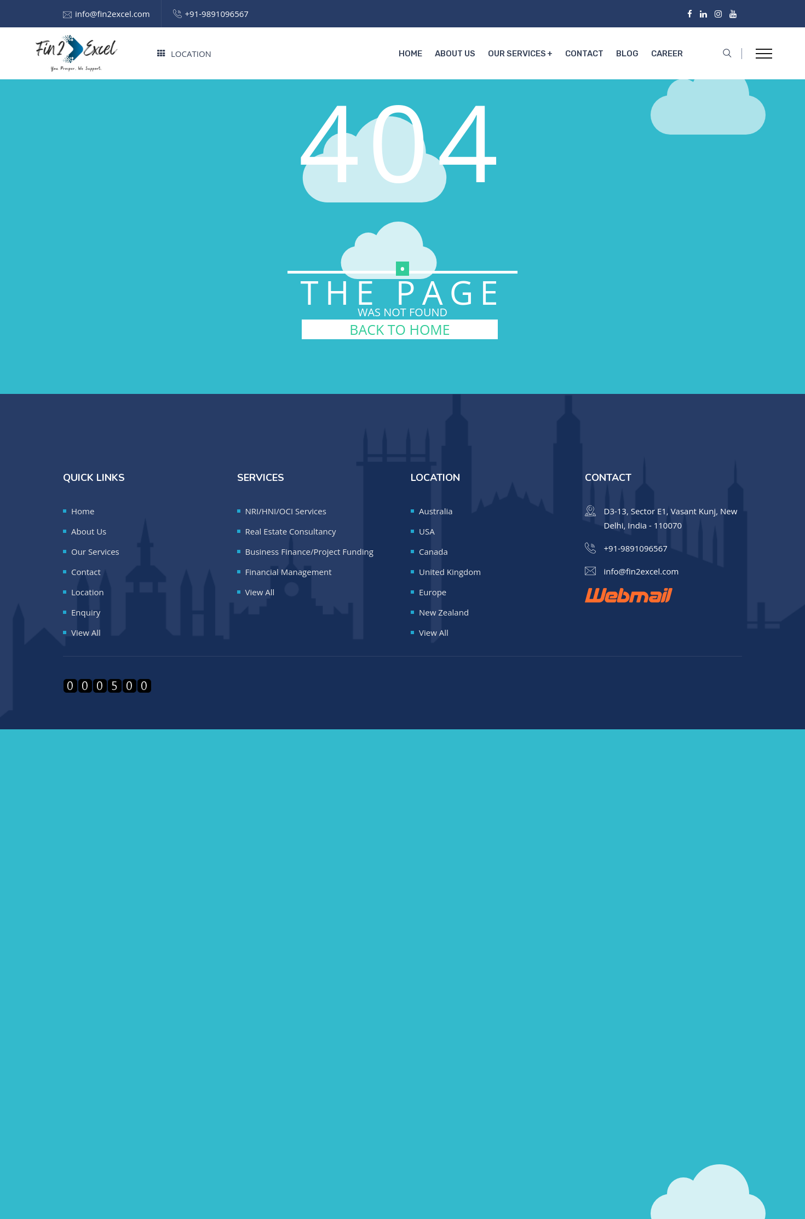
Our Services (517, 54)
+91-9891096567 (217, 13)
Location (184, 53)
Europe (432, 592)
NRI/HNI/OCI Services (285, 511)
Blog (627, 54)
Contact (584, 54)
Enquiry (85, 612)
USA (427, 531)
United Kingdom (450, 571)
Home (410, 54)
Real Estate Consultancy (290, 531)
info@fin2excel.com (112, 13)
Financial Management (288, 571)
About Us (455, 54)
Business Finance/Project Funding (309, 551)
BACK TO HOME (399, 329)
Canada (433, 551)
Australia (436, 511)
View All (86, 632)
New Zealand (444, 612)
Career (667, 54)
